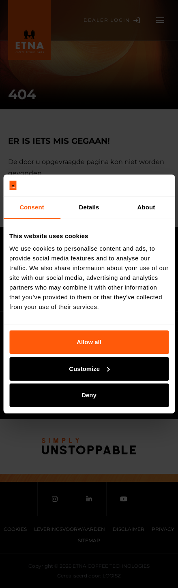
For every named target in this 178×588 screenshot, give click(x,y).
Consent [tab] (31, 207)
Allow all (89, 342)
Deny (89, 395)
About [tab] (146, 207)
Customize (89, 368)
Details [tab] (89, 207)
